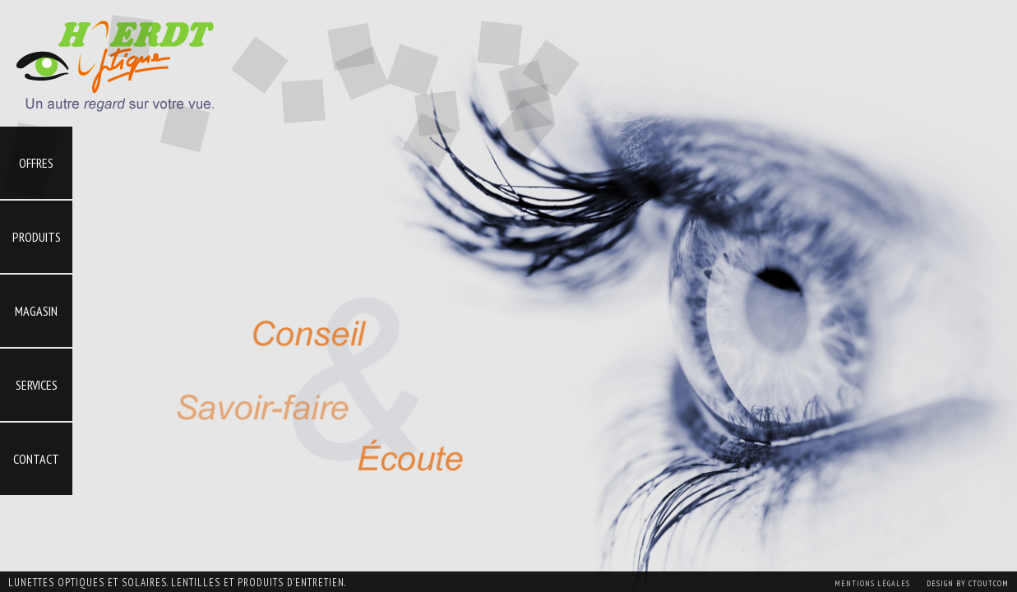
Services (37, 385)
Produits (36, 237)
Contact (36, 459)
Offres (36, 163)
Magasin (36, 311)
